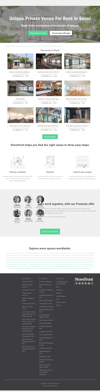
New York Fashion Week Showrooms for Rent (28, 343)
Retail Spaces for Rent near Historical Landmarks (46, 374)
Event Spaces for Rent (45, 336)
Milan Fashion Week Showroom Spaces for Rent (28, 350)
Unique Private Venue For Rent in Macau (65, 259)
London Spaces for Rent (46, 308)
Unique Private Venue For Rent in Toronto (46, 270)
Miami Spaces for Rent (46, 302)
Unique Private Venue (34, 46)
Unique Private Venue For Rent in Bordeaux (48, 255)
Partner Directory (27, 283)
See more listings (50, 136)
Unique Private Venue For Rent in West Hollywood (75, 270)
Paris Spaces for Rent (45, 305)
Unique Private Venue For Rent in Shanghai (75, 268)
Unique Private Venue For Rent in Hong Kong (69, 257)
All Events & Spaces (45, 283)
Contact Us (59, 291)
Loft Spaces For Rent (45, 350)
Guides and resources (28, 305)
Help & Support (61, 297)
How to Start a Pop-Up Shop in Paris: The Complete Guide (28, 330)
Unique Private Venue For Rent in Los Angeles (37, 259)
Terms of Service (61, 304)
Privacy (58, 307)
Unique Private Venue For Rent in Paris (53, 263)
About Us (59, 294)
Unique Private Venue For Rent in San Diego (73, 266)
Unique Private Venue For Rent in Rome (46, 266)
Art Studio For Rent (45, 358)
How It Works (26, 280)
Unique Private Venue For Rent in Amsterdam (19, 255)
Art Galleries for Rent (45, 333)
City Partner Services (28, 291)
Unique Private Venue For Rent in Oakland (26, 263)
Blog (57, 288)
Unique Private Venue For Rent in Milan (32, 261)
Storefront (8, 46)
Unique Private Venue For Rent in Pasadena (79, 263)
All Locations (43, 280)
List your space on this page (61, 33)
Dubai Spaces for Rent (46, 321)
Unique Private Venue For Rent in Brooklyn (76, 255)
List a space (59, 280)
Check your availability (50, 233)
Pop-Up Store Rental (45, 325)
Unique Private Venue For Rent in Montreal (59, 261)
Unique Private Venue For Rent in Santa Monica (46, 268)
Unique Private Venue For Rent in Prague (20, 266)
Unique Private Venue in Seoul (51, 46)
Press (58, 301)
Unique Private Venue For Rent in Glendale (40, 257)
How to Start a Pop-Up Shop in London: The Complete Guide (28, 323)
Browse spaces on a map (38, 33)
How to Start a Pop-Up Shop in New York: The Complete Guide (29, 315)
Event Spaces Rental (19, 46)
